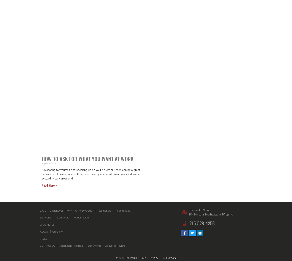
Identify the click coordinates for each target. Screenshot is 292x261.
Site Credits (170, 258)
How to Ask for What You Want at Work (88, 159)
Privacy (154, 258)
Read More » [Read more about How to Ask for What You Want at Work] (49, 185)
